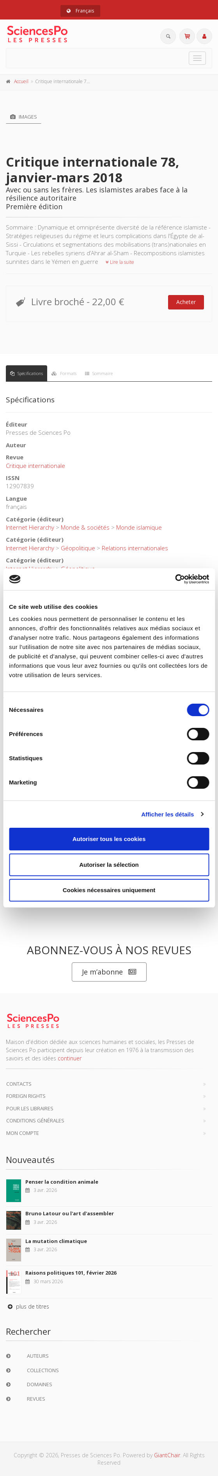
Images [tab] (23, 116)
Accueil (21, 81)
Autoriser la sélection (109, 864)
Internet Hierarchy (30, 527)
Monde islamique (139, 527)
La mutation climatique (56, 1241)
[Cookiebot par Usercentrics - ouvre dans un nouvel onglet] (175, 579)
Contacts (19, 1083)
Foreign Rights (26, 1095)
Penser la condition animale (61, 1181)
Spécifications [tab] (26, 373)
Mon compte (22, 1132)
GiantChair (167, 1455)
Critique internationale (35, 465)
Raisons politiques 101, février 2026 (70, 1272)
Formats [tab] (63, 373)
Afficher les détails (167, 814)
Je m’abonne (109, 972)
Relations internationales (135, 548)
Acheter (186, 302)
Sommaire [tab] (99, 373)
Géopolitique (78, 548)
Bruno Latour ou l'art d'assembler (69, 1213)
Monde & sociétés (85, 527)
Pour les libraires (29, 1108)
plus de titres (27, 1306)
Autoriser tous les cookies (109, 839)
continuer (70, 1058)
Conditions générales (35, 1120)
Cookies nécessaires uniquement (109, 890)
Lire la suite (120, 262)
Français (80, 10)
